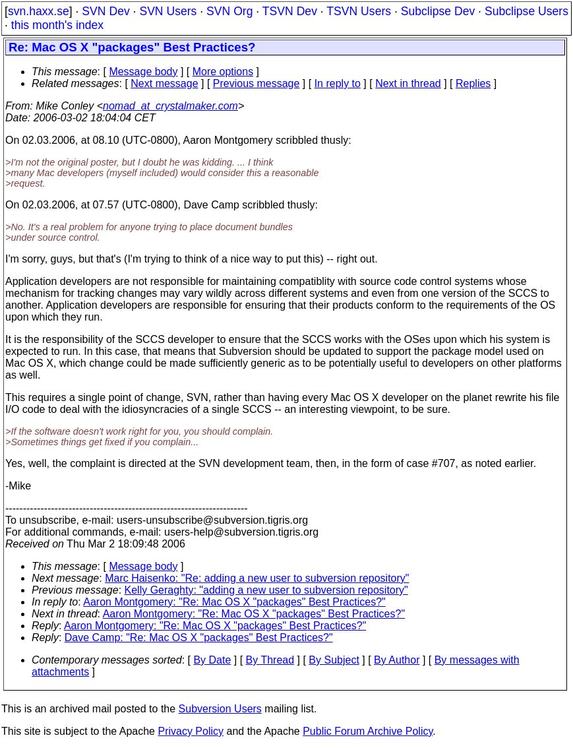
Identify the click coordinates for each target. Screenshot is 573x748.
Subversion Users (220, 708)
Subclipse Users (526, 11)
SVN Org (229, 11)
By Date (212, 660)
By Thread (270, 660)
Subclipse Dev (438, 11)
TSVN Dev (289, 11)
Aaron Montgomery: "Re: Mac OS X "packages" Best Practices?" (234, 602)
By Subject (334, 660)
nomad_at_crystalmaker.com (170, 105)
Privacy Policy (191, 731)
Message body (143, 71)
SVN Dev (105, 11)
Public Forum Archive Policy (368, 731)
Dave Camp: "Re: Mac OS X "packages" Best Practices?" (199, 637)
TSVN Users (358, 11)
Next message (164, 83)
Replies (473, 83)
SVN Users (167, 11)
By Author (396, 660)
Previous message (256, 83)
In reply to (338, 83)
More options (223, 71)
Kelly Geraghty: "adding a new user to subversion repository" (266, 590)
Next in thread (408, 83)
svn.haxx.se (38, 11)
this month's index (57, 25)
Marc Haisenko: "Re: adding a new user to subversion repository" (257, 578)
